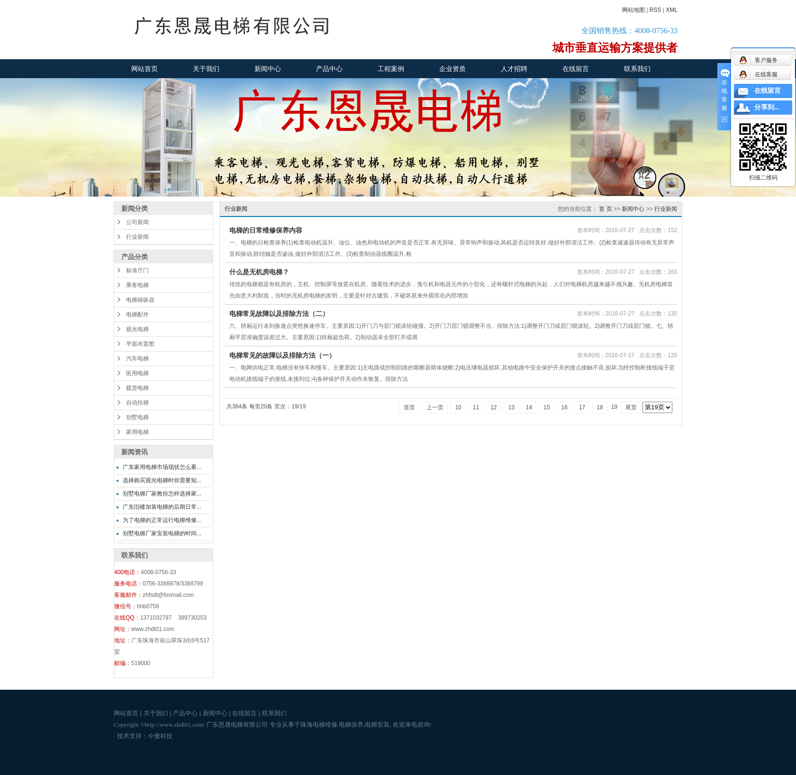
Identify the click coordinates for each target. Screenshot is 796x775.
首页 (409, 407)
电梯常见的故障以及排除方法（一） (282, 355)
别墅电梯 (137, 417)
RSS (655, 10)
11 (476, 407)
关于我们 (206, 68)
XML (672, 10)
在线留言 (575, 68)
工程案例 (391, 68)
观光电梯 (137, 329)
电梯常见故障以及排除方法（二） (279, 313)
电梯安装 (377, 724)
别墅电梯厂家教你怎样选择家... (162, 493)
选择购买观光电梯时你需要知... (162, 480)
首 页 (605, 209)
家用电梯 (137, 432)
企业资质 (452, 68)
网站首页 (144, 68)
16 (564, 407)
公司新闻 (137, 222)
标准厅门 (137, 270)
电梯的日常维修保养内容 (265, 230)
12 (493, 407)
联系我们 (637, 68)
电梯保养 (351, 724)
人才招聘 (514, 68)
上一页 (434, 407)
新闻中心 (267, 68)
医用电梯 (137, 373)
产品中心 (329, 68)
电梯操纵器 (140, 300)
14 (529, 407)
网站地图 (633, 10)
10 (458, 407)
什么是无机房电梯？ (259, 272)
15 (546, 407)
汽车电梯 (137, 358)
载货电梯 (137, 388)
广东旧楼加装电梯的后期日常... (162, 507)
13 (511, 407)
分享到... (766, 107)
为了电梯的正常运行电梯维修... (162, 520)
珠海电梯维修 (318, 724)
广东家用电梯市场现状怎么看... (162, 467)
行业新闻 (137, 237)
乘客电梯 (137, 285)
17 (582, 407)
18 (600, 407)
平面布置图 (140, 344)
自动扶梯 (137, 402)
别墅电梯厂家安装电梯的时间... (162, 533)
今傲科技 (160, 735)
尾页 (631, 407)
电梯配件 (137, 314)
